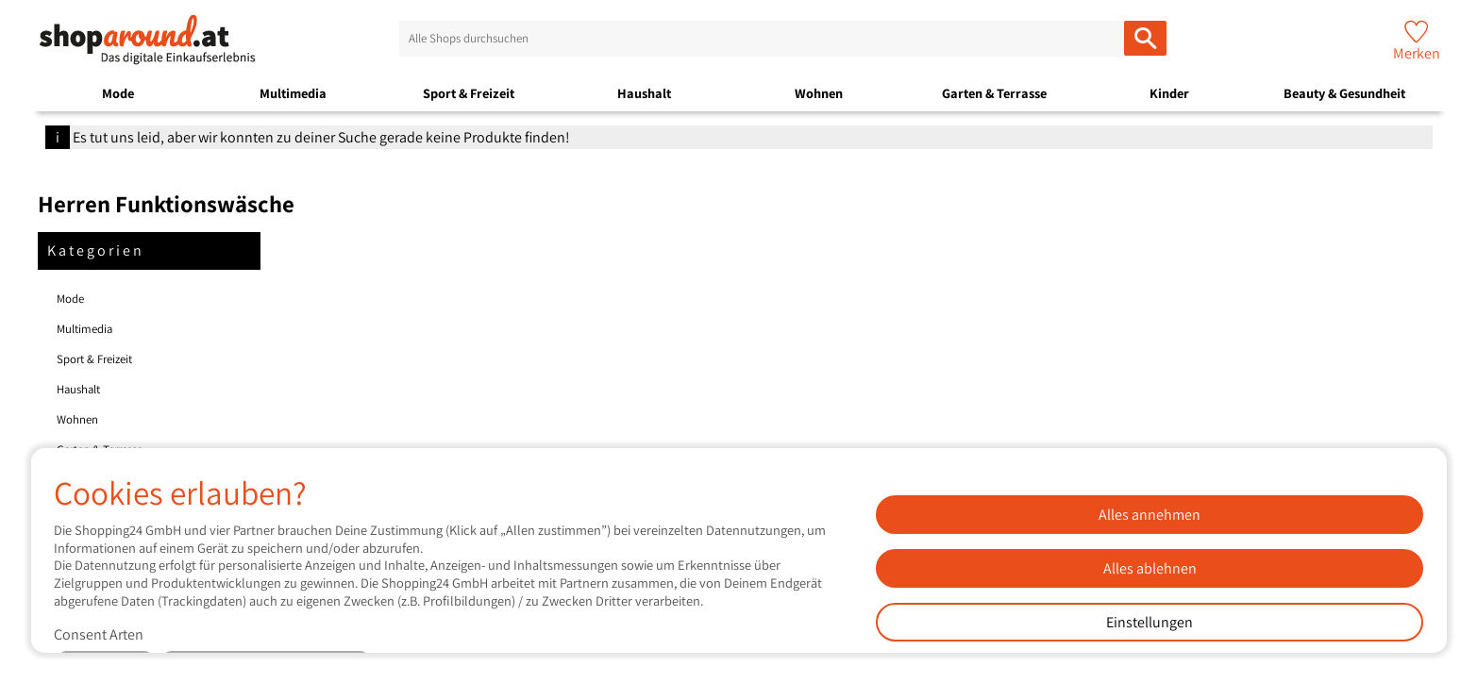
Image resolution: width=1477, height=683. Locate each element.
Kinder (1169, 93)
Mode (118, 93)
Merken (1416, 53)
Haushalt (644, 93)
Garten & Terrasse (994, 93)
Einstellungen (1149, 622)
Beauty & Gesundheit (1344, 93)
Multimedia (293, 93)
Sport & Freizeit (468, 93)
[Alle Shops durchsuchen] (1145, 38)
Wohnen (819, 93)
